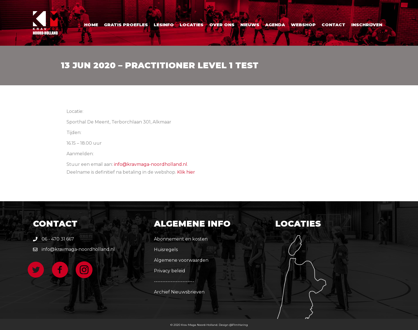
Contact (333, 24)
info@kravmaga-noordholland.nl (150, 164)
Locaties (191, 24)
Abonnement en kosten (181, 239)
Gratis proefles (126, 24)
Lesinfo (164, 24)
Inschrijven (366, 24)
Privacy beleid (169, 270)
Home (91, 24)
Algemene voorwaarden (181, 260)
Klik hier (186, 172)
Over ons (221, 24)
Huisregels (166, 249)
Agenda (275, 24)
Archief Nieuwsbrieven (179, 292)
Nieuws (249, 24)
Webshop (303, 24)
